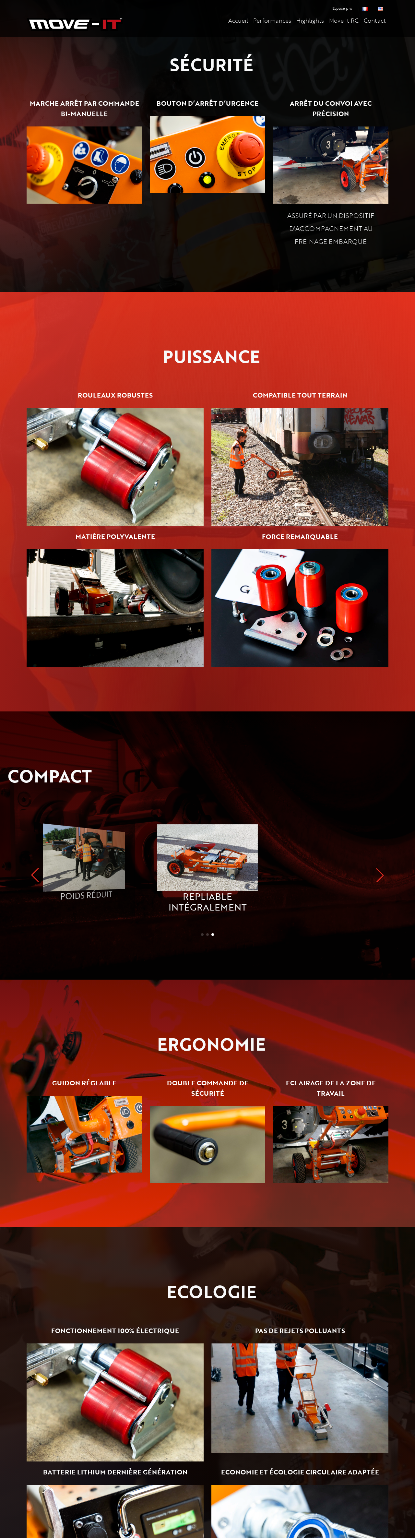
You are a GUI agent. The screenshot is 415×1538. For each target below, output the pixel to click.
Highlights (310, 20)
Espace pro (342, 8)
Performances (272, 20)
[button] (380, 875)
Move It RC (344, 20)
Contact (375, 20)
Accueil (238, 20)
